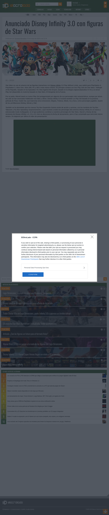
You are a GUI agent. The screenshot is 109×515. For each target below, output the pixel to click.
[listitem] (54, 268)
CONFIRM (33, 274)
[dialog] (54, 257)
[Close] (93, 238)
